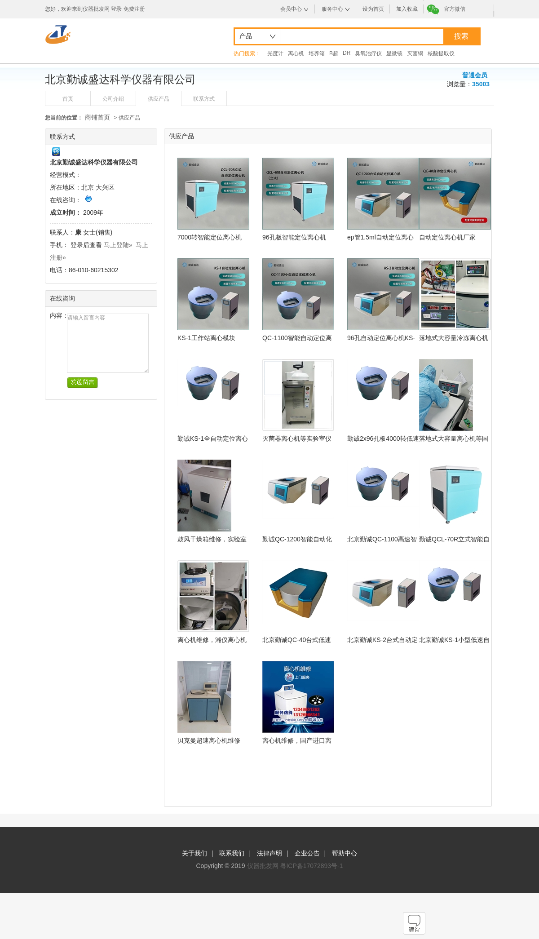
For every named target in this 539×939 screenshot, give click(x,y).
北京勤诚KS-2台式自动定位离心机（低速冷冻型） (382, 640)
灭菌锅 (415, 53)
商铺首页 (97, 117)
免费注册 (134, 9)
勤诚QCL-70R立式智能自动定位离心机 (454, 539)
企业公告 (307, 853)
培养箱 (317, 53)
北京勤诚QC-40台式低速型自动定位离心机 (296, 640)
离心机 (296, 53)
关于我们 (194, 853)
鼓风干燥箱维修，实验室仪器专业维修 (212, 539)
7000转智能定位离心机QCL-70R (209, 237)
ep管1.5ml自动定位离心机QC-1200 (380, 237)
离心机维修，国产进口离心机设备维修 (296, 740)
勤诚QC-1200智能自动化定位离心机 (297, 539)
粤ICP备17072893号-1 (311, 865)
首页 (67, 99)
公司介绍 (113, 99)
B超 (333, 53)
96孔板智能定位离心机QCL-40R (294, 237)
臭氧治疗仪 (368, 53)
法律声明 (269, 853)
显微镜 (394, 53)
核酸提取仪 (441, 53)
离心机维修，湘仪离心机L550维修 (212, 640)
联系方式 (204, 99)
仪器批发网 (262, 865)
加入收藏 (407, 9)
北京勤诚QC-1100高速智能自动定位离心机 (382, 539)
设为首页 (373, 9)
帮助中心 (344, 853)
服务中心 (332, 9)
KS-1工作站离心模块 (206, 337)
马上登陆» (118, 244)
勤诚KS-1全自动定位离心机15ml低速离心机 (212, 439)
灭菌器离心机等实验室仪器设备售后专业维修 (296, 439)
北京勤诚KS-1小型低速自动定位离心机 (454, 640)
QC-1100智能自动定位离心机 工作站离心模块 (297, 338)
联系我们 (231, 853)
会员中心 (291, 9)
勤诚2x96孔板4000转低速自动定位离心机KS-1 (383, 439)
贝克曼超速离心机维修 (208, 740)
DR (346, 53)
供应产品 (158, 99)
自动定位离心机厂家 (447, 237)
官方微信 (454, 9)
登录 (116, 9)
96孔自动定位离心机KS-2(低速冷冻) (381, 338)
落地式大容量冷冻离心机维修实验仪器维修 (453, 338)
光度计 (275, 53)
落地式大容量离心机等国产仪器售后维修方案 (453, 439)
